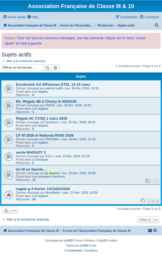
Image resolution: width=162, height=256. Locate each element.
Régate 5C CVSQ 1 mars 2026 (41, 118)
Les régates (40, 91)
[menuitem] (32, 17)
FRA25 (50, 105)
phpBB (68, 240)
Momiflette (52, 192)
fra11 (48, 156)
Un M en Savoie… (31, 169)
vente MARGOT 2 (31, 152)
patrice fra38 (53, 88)
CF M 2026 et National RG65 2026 (44, 135)
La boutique (40, 159)
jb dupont (52, 173)
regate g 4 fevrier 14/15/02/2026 (43, 189)
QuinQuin (51, 122)
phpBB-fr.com (88, 245)
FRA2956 (51, 139)
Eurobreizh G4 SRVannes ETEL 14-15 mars (53, 84)
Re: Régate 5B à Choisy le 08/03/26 (46, 101)
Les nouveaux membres (48, 176)
